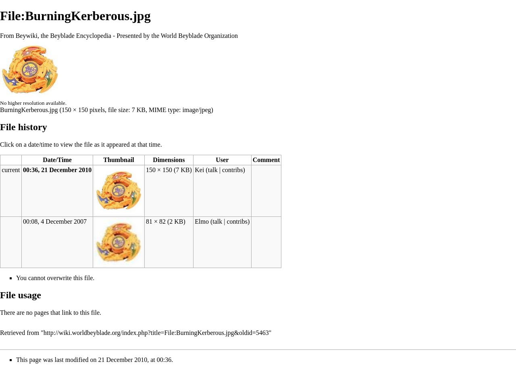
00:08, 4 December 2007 (55, 221)
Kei (199, 169)
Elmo (202, 221)
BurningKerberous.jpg (29, 109)
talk (213, 169)
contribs (232, 169)
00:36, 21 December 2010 (57, 169)
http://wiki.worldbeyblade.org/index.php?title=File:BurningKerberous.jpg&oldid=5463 (156, 332)
